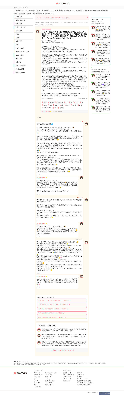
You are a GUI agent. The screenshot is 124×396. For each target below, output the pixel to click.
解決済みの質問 (20, 20)
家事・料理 (19, 41)
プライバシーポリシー (83, 379)
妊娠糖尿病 (60, 102)
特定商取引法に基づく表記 (84, 381)
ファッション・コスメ (22, 51)
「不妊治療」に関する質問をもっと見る (62, 350)
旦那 (45, 102)
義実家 (61, 108)
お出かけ (18, 62)
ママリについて (67, 373)
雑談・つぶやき (20, 72)
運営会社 (79, 373)
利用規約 (79, 377)
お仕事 (18, 37)
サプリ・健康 (20, 48)
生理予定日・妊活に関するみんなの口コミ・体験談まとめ (53, 308)
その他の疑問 (20, 69)
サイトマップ (66, 381)
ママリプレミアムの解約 (83, 385)
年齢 (50, 108)
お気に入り (83, 98)
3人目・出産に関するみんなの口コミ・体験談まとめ (52, 317)
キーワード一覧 (67, 377)
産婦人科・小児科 (21, 65)
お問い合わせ (80, 375)
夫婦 (45, 108)
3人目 (45, 105)
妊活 (17, 44)
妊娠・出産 (19, 23)
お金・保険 (19, 30)
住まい (18, 34)
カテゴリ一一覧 (67, 379)
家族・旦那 (19, 58)
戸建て (76, 102)
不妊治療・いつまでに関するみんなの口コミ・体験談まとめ (54, 304)
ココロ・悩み (20, 55)
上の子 (74, 105)
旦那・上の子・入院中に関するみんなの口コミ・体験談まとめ (54, 300)
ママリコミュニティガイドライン (86, 383)
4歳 (82, 102)
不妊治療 (51, 102)
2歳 (67, 102)
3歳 (51, 105)
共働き (56, 105)
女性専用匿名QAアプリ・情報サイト (62, 4)
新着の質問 (19, 17)
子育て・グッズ (20, 27)
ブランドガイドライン (68, 375)
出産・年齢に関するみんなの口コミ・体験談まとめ (51, 313)
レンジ (68, 105)
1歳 (62, 105)
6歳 (55, 108)
